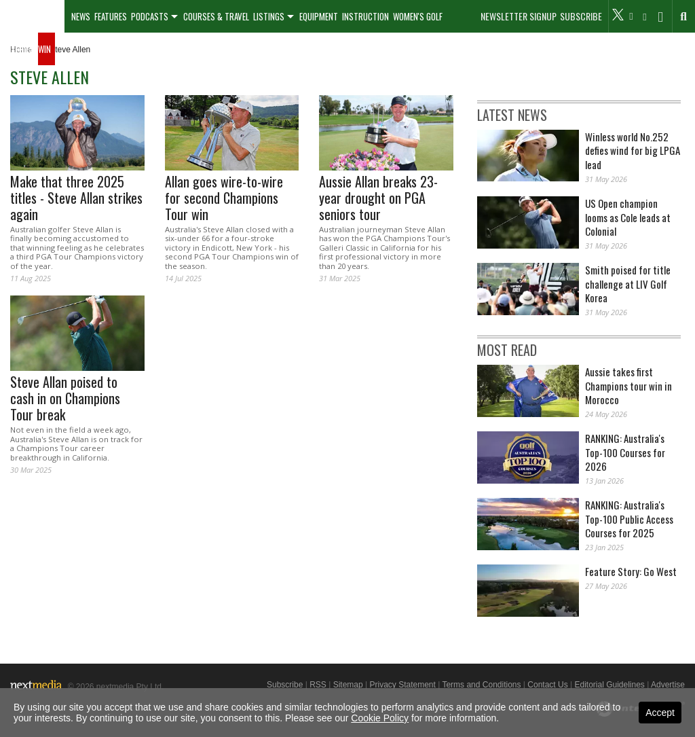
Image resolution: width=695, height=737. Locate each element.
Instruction (365, 16)
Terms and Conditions (481, 684)
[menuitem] (32, 16)
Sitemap (348, 684)
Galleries (17, 49)
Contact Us (547, 684)
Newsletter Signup (519, 16)
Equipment (318, 16)
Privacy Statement (402, 684)
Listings (268, 16)
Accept (660, 712)
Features (110, 16)
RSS (317, 684)
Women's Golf (418, 16)
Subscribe (581, 16)
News (80, 16)
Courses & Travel (216, 16)
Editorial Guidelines (609, 684)
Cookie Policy (380, 718)
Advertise (668, 684)
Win (44, 49)
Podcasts (149, 16)
